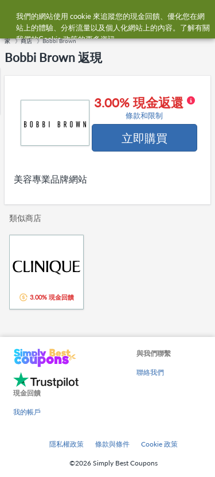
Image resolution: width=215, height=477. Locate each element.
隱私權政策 (66, 444)
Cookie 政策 (159, 444)
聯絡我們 (150, 372)
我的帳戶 (27, 412)
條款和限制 (144, 115)
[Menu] (15, 16)
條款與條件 (112, 444)
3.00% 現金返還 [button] (144, 107)
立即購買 (144, 138)
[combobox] (118, 16)
